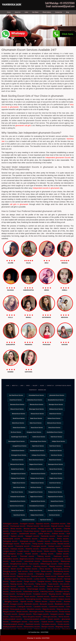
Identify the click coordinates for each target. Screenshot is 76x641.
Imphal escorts (25, 572)
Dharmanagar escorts (36, 595)
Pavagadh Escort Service (36, 496)
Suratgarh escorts (27, 529)
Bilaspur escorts (44, 534)
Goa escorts (34, 627)
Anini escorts (34, 577)
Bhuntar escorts (30, 534)
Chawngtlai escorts (38, 552)
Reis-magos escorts (41, 620)
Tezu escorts (29, 590)
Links (26, 12)
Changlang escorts (43, 579)
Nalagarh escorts (32, 542)
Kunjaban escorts (40, 600)
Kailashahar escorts (31, 597)
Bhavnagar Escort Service (36, 409)
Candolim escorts (40, 612)
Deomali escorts (37, 582)
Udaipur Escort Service (37, 520)
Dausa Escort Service (37, 429)
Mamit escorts (36, 557)
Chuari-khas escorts (31, 537)
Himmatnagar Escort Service (38, 443)
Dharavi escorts (33, 532)
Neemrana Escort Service (38, 477)
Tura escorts (34, 569)
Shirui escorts (45, 574)
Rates (28, 385)
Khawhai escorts (32, 554)
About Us (17, 12)
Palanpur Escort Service (37, 482)
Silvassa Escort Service (37, 414)
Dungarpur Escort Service (34, 433)
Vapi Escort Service (45, 525)
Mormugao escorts (36, 617)
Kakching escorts (40, 572)
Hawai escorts (50, 582)
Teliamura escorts (50, 605)
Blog (67, 12)
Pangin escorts (30, 587)
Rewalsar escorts (47, 544)
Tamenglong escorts (33, 605)
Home (9, 12)
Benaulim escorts (46, 610)
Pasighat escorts (44, 587)
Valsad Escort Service (28, 525)
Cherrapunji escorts (43, 564)
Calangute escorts (25, 612)
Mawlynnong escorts (50, 567)
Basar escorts (46, 577)
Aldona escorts (41, 607)
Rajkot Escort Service (36, 501)
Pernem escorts (51, 617)
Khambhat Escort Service (37, 453)
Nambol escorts (31, 574)
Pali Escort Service (36, 491)
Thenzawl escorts (27, 562)
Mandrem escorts (34, 615)
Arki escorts (45, 532)
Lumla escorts (39, 584)
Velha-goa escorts (50, 622)
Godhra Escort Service (38, 438)
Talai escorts (26, 549)
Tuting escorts (40, 590)
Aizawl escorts (50, 549)
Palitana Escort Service (37, 486)
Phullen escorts (31, 559)
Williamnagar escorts (48, 569)
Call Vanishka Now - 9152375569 (38, 632)
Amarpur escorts (24, 592)
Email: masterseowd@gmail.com (60, 6)
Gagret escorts (46, 537)
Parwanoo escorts (30, 544)
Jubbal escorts (44, 539)
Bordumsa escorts (25, 579)
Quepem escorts (25, 620)
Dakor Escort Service (36, 424)
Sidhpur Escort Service (35, 515)
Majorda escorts (48, 615)
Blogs (42, 385)
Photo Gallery (47, 12)
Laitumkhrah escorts (32, 567)
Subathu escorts (43, 547)
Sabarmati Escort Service (38, 506)
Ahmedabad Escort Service (36, 395)
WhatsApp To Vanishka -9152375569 (38, 638)
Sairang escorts (47, 559)
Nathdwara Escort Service (36, 472)
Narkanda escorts (48, 542)
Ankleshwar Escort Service (34, 400)
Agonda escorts (26, 607)
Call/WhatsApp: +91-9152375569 (60, 3)
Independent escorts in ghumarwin (46, 188)
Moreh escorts (29, 602)
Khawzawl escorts (48, 554)
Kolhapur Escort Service (38, 457)
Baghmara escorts (27, 564)
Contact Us (58, 12)
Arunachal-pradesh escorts (35, 625)
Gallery (35, 385)
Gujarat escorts (47, 627)
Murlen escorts (50, 557)
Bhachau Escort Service (36, 405)
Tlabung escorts (43, 562)
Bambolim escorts (31, 610)
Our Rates (35, 12)
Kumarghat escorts (24, 600)
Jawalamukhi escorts (27, 539)
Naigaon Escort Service (35, 467)
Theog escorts (37, 549)
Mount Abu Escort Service (36, 462)
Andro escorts (39, 592)
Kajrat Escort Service (38, 448)
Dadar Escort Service (36, 419)
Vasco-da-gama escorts (32, 622)
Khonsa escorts (26, 584)
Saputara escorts (42, 529)
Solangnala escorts (27, 547)
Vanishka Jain (42, 389)
